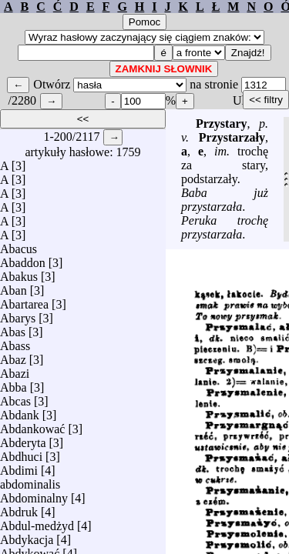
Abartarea (24, 300)
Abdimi (19, 466)
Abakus (19, 272)
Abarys (17, 314)
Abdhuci (21, 452)
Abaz (13, 355)
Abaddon (22, 258)
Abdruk (19, 508)
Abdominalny (34, 494)
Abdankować (32, 425)
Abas (12, 328)
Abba (13, 383)
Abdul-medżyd (37, 522)
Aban (13, 286)
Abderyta (23, 439)
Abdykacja (26, 535)
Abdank (19, 411)
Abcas (15, 397)
